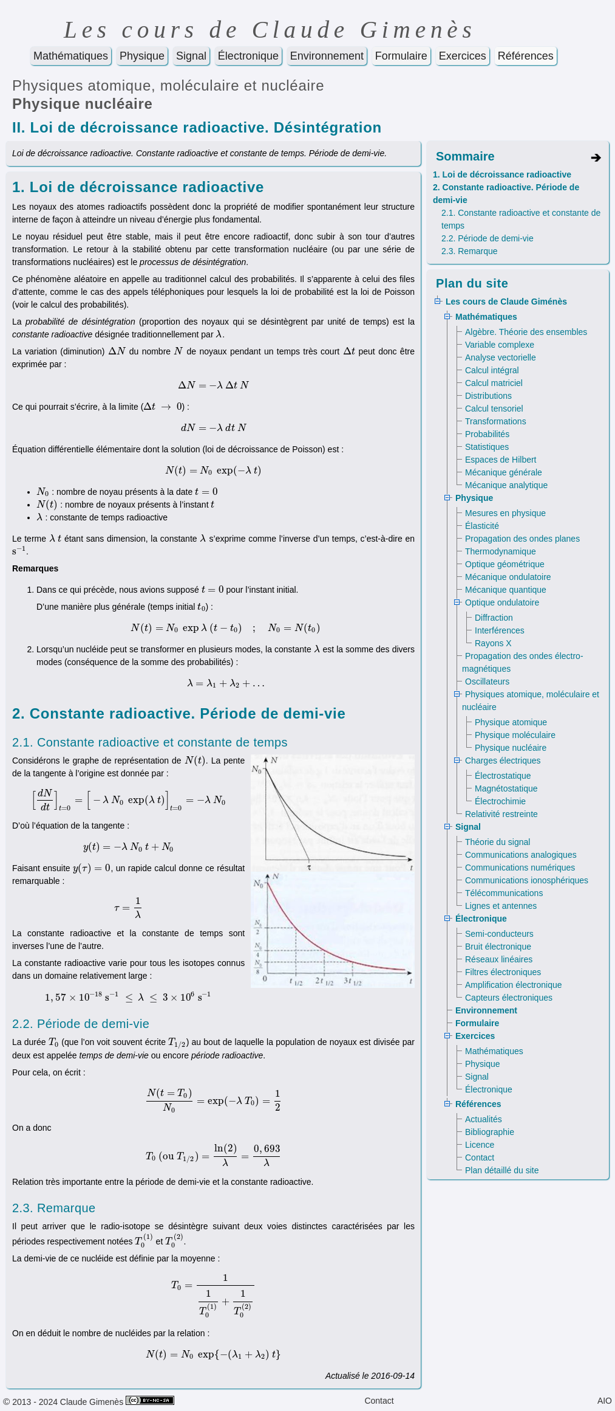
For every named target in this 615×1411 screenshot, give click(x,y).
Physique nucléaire (82, 103)
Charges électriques (503, 760)
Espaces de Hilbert (501, 459)
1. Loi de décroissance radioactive (502, 174)
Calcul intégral (492, 370)
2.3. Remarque (469, 251)
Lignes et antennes (501, 906)
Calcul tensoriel (494, 408)
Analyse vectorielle (500, 357)
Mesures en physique (505, 513)
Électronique (248, 56)
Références (526, 56)
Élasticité (482, 526)
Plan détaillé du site (502, 1170)
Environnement (327, 56)
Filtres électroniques (503, 972)
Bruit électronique (498, 946)
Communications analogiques (521, 855)
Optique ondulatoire (502, 602)
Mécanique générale (503, 472)
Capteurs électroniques (508, 997)
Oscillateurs (487, 681)
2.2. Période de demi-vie (487, 238)
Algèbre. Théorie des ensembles (526, 332)
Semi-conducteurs (499, 934)
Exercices (462, 56)
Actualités (483, 1119)
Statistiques (487, 447)
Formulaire (401, 56)
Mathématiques (70, 56)
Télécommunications (504, 893)
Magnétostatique (506, 788)
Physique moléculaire (515, 735)
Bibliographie (489, 1132)
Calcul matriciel (494, 383)
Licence (479, 1145)
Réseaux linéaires (498, 959)
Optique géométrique (505, 564)
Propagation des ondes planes (522, 538)
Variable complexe (499, 345)
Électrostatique (503, 776)
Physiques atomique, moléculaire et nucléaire (168, 85)
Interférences (500, 630)
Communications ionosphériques (526, 880)
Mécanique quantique (505, 590)
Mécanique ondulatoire (508, 577)
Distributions (488, 396)
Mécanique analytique (506, 485)
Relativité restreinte (501, 814)
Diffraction (494, 618)
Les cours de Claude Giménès (506, 301)
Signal (191, 56)
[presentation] (219, 334)
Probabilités (487, 434)
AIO (604, 1401)
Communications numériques (520, 867)
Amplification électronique (513, 985)
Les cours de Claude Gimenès (270, 29)
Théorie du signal (497, 842)
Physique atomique (511, 722)
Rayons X (493, 643)
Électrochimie (500, 801)
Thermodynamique (500, 551)
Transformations (495, 421)
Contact (479, 1157)
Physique (142, 56)
